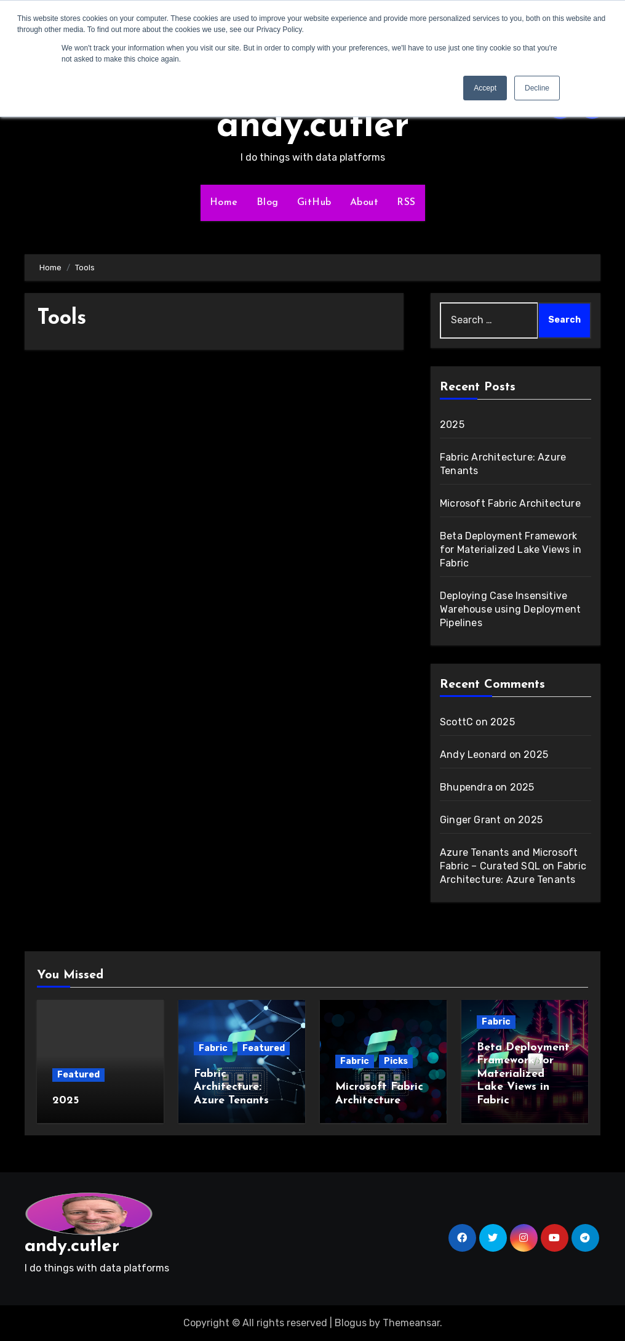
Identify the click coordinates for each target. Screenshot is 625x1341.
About (364, 202)
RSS (406, 202)
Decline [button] (537, 88)
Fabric (213, 1048)
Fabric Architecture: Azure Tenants (231, 1087)
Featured (78, 1074)
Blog (268, 202)
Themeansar (411, 1323)
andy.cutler (313, 126)
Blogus (351, 1323)
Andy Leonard (473, 754)
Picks (396, 1061)
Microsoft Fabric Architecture (510, 503)
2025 (452, 424)
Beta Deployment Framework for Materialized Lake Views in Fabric (510, 549)
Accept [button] (485, 88)
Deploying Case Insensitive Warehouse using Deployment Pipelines (510, 609)
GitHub (314, 202)
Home (224, 202)
